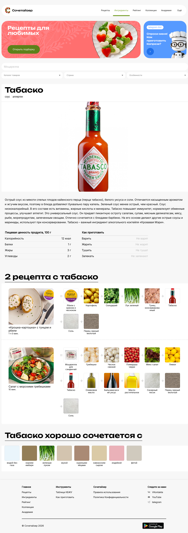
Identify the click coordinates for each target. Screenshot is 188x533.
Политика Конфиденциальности (110, 497)
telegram (154, 502)
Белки (9, 244)
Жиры (9, 250)
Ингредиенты (121, 10)
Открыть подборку (24, 49)
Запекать (88, 256)
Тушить (87, 250)
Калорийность (14, 238)
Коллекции (151, 10)
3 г (69, 250)
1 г (69, 244)
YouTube (154, 497)
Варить (86, 238)
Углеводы (11, 256)
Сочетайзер (22, 10)
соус (7, 96)
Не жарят (142, 244)
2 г (69, 256)
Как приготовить (93, 232)
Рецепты (105, 10)
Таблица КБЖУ (64, 492)
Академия (166, 10)
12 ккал (66, 238)
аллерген (18, 96)
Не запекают (139, 256)
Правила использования (106, 492)
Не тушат (142, 250)
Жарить (87, 244)
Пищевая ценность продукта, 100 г (28, 232)
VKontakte (155, 492)
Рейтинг (137, 10)
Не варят (142, 238)
